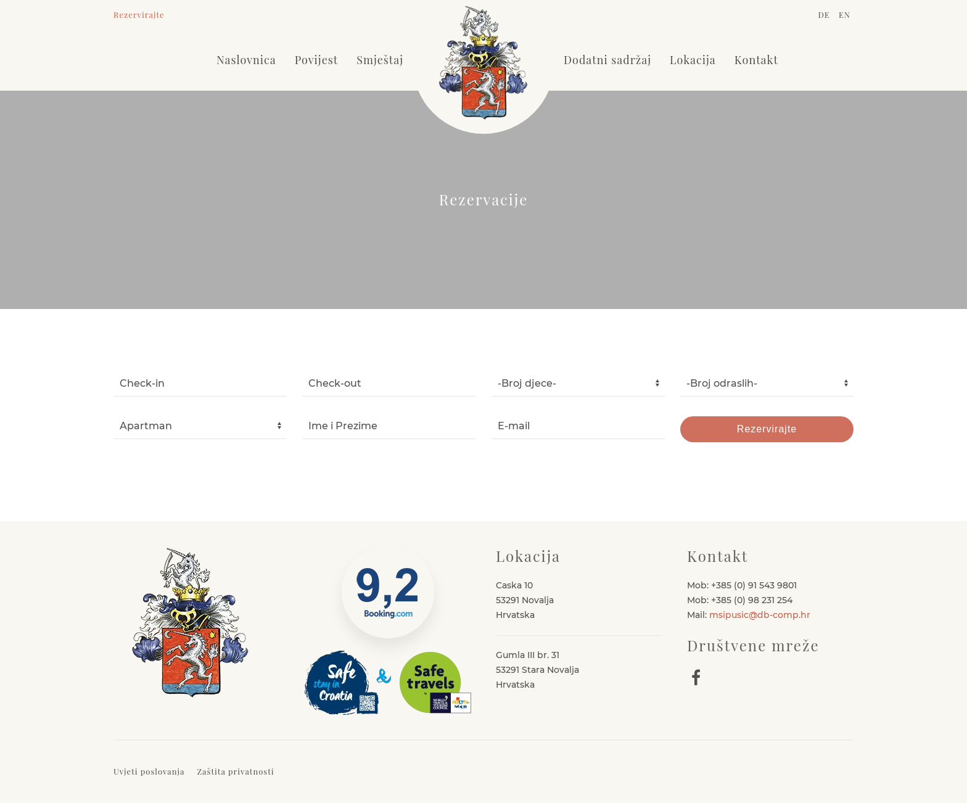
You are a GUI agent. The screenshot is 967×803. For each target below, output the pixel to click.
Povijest (316, 59)
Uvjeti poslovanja (148, 771)
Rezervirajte (139, 14)
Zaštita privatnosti (235, 771)
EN (844, 14)
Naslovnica (246, 59)
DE (825, 14)
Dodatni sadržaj (607, 59)
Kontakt (756, 59)
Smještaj (379, 59)
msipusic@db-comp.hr (759, 614)
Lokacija (693, 59)
